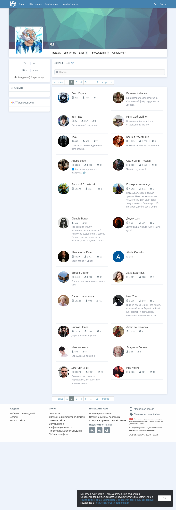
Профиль (56, 52)
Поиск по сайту (17, 420)
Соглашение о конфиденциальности (60, 426)
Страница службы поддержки (104, 417)
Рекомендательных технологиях (112, 502)
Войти (163, 4)
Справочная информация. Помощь (67, 417)
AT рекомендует (24, 102)
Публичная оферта (59, 434)
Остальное (119, 52)
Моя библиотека (70, 4)
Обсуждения (35, 4)
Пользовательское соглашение (65, 430)
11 (97, 82)
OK (164, 498)
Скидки (18, 87)
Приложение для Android (144, 414)
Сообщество (52, 4)
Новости (13, 417)
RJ (52, 44)
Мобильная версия (141, 409)
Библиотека (70, 52)
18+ (131, 419)
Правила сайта (57, 420)
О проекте (54, 413)
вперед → (107, 82)
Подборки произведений (22, 413)
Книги (23, 4)
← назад (58, 82)
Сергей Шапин (118, 420)
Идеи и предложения (100, 413)
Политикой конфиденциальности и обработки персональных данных (116, 500)
